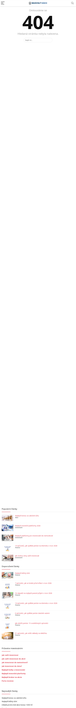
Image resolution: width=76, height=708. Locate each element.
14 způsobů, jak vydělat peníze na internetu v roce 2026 (36, 546)
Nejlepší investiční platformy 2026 (27, 526)
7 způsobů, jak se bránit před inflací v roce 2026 (33, 583)
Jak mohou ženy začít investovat (27, 556)
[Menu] (3, 3)
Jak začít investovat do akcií (13, 659)
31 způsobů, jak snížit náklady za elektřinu (31, 633)
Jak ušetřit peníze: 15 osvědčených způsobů (31, 623)
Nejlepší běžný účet (22, 573)
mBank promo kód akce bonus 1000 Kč (17, 705)
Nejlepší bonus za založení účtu (27, 516)
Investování (18, 527)
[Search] (72, 3)
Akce (16, 517)
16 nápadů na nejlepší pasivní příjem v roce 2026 (33, 593)
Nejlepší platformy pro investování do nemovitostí (34, 536)
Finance (17, 548)
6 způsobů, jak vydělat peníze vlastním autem (32, 613)
